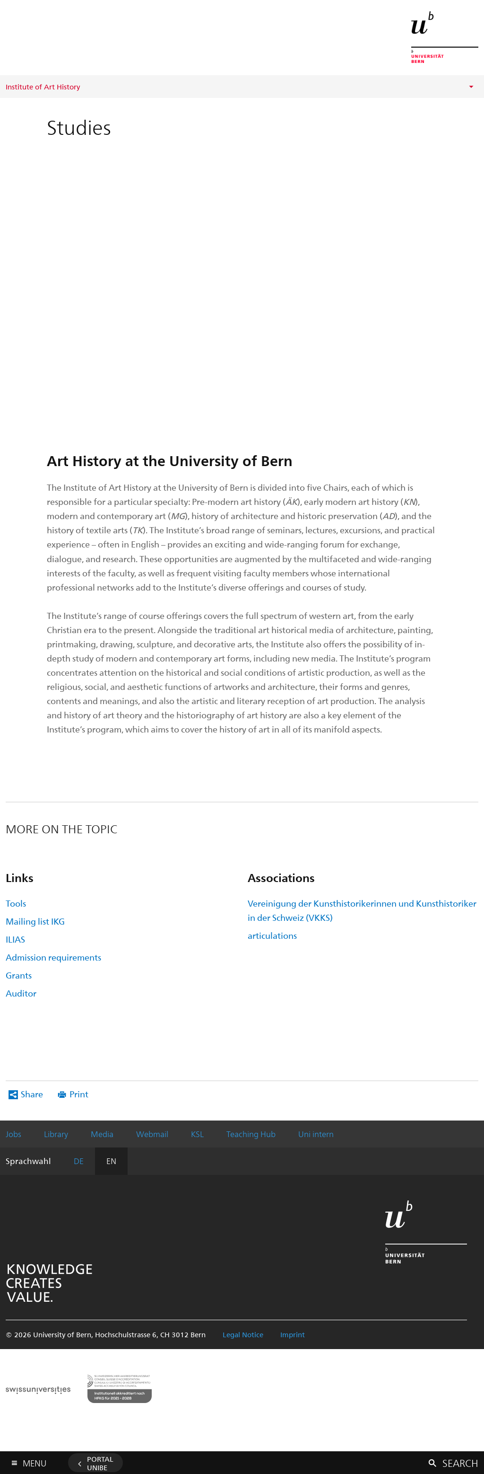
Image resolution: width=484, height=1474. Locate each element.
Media (102, 1134)
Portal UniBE (100, 1463)
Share (32, 1094)
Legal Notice (243, 1334)
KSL (197, 1134)
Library (56, 1134)
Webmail (152, 1134)
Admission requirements (53, 957)
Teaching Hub (251, 1134)
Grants (19, 975)
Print (78, 1094)
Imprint (292, 1334)
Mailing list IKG (35, 921)
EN (111, 1161)
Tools (16, 903)
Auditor (21, 993)
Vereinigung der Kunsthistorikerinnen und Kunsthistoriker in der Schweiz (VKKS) (362, 910)
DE (79, 1161)
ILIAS (15, 939)
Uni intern (316, 1134)
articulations (272, 935)
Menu (34, 1461)
